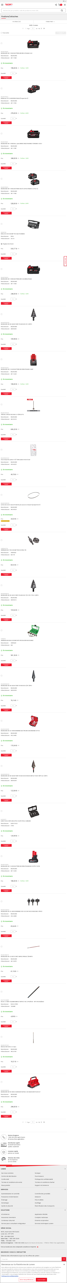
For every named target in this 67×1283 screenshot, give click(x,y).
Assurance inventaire (8, 1217)
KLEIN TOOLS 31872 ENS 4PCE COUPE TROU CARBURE (16, 821)
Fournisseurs (39, 1176)
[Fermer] (64, 1264)
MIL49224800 (5, 910)
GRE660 (3, 639)
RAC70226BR (5, 1000)
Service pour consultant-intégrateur (13, 1223)
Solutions (33, 1210)
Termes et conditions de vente (11, 1182)
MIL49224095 (5, 729)
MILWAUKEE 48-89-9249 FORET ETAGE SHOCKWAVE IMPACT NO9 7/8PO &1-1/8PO (24, 776)
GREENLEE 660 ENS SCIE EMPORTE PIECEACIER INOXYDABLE (17, 640)
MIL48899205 (5, 322)
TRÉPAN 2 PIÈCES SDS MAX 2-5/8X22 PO (12, 414)
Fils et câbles (39, 1200)
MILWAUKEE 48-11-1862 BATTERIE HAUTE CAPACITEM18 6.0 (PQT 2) (19, 188)
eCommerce (5, 1214)
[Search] (33, 10)
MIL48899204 (5, 684)
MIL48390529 (5, 503)
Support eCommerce (42, 1185)
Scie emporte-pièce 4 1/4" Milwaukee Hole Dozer (15, 459)
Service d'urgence (13, 1135)
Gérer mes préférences (26, 1279)
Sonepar (38, 1173)
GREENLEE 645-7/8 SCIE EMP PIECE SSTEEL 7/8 (13, 550)
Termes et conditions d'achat (44, 1182)
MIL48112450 (4, 864)
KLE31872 (3, 819)
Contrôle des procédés (42, 1194)
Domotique (5, 1203)
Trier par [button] (49, 21)
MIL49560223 (5, 458)
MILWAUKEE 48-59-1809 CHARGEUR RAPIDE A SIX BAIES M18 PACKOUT (20, 1092)
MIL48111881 (4, 142)
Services (33, 1189)
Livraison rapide (13, 1151)
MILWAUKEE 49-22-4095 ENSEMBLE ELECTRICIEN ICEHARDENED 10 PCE (20, 730)
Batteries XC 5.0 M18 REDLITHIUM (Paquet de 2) (14, 98)
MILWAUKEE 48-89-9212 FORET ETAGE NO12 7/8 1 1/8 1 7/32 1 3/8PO (20, 595)
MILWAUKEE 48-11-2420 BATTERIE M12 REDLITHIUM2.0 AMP (17, 369)
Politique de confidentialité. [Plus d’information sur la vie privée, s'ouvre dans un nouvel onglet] (10, 1276)
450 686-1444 (10, 1241)
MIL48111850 (4, 277)
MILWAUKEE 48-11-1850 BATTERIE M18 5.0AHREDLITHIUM (16, 279)
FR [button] (63, 1)
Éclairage (4, 1200)
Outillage (38, 1203)
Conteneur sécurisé (8, 1220)
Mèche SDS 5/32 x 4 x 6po (8, 1047)
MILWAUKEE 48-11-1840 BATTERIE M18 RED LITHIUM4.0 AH (16, 53)
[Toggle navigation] (2, 5)
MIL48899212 (5, 593)
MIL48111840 (4, 51)
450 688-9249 (9, 1236)
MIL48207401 (5, 1045)
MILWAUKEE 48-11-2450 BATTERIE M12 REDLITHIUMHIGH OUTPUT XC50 (20, 866)
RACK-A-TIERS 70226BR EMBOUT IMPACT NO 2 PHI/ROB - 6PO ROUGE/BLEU (22, 1001)
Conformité (5, 1179)
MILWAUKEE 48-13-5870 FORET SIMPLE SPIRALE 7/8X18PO (17, 956)
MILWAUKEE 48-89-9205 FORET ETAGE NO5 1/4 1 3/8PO (16, 324)
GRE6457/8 (4, 548)
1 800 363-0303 (19, 1243)
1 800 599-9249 (14, 1238)
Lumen (33, 1169)
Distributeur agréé (14, 1143)
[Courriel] (31, 1259)
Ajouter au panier (6, 77)
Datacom (38, 1197)
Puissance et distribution (9, 1197)
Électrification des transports (45, 1206)
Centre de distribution (8, 1176)
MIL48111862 (4, 187)
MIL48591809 (5, 1090)
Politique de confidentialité (44, 1179)
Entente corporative (41, 1220)
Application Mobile (41, 1214)
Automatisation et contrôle (10, 1194)
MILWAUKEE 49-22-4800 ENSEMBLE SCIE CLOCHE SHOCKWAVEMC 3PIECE (21, 911)
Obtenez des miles (14, 1158)
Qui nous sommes (7, 1173)
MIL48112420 (4, 367)
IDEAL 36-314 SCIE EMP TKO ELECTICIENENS (13, 234)
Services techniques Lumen (44, 1223)
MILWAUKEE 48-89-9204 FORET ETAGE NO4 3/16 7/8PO (16, 685)
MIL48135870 (5, 955)
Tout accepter (41, 1279)
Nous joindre (5, 1185)
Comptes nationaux (41, 1217)
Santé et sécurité (7, 1206)
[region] (33, 1272)
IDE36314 (3, 232)
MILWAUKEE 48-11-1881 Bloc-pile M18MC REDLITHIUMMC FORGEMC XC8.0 (21, 143)
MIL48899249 (5, 774)
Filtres (17, 21)
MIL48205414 (5, 413)
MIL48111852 (4, 97)
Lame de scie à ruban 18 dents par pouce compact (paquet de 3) (20, 505)
